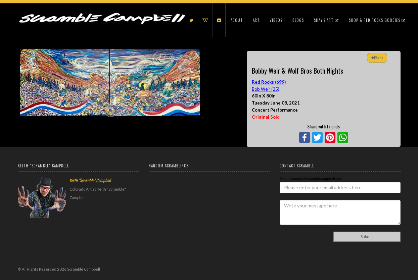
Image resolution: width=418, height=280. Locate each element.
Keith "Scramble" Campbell (90, 180)
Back (377, 57)
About (237, 20)
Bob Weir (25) (265, 89)
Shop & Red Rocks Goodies (377, 20)
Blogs (298, 20)
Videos (276, 20)
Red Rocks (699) (269, 82)
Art (256, 20)
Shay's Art (326, 20)
